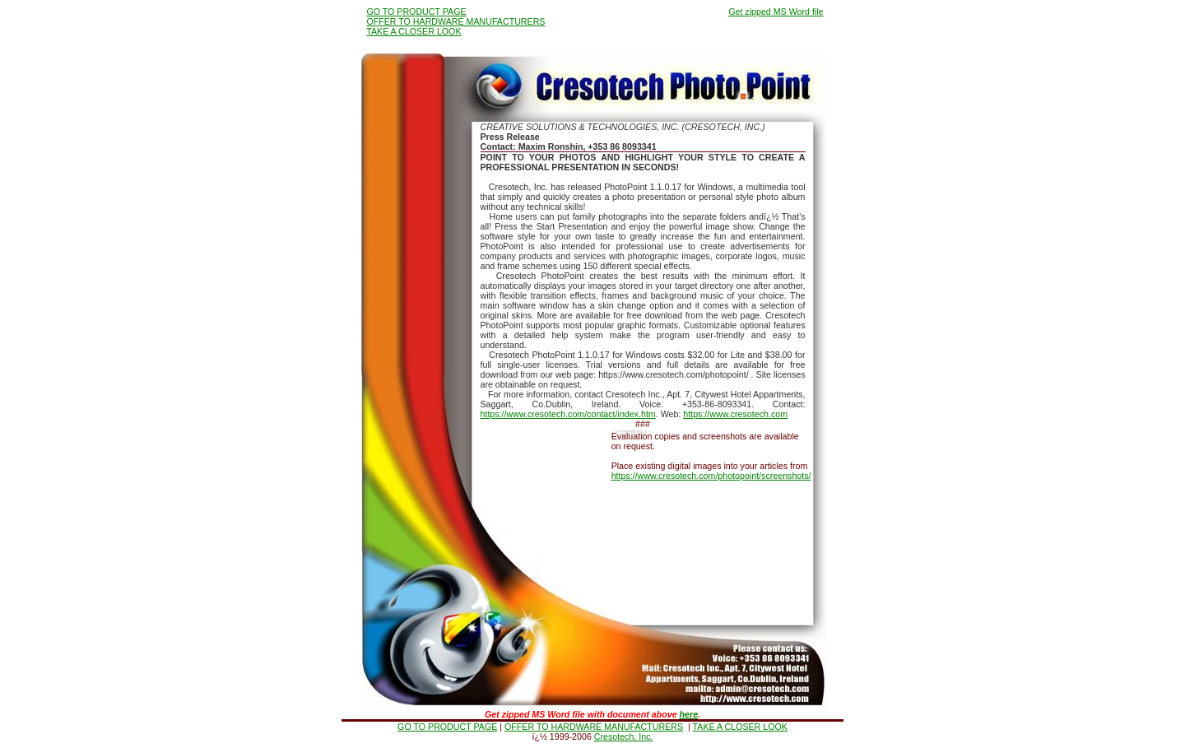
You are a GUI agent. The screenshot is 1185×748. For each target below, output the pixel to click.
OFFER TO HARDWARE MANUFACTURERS (455, 21)
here (689, 714)
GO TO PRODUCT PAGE (416, 11)
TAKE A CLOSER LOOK (413, 31)
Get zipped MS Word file (775, 11)
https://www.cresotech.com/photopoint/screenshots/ (711, 476)
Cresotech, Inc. (623, 736)
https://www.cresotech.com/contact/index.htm (568, 414)
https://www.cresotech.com (735, 414)
